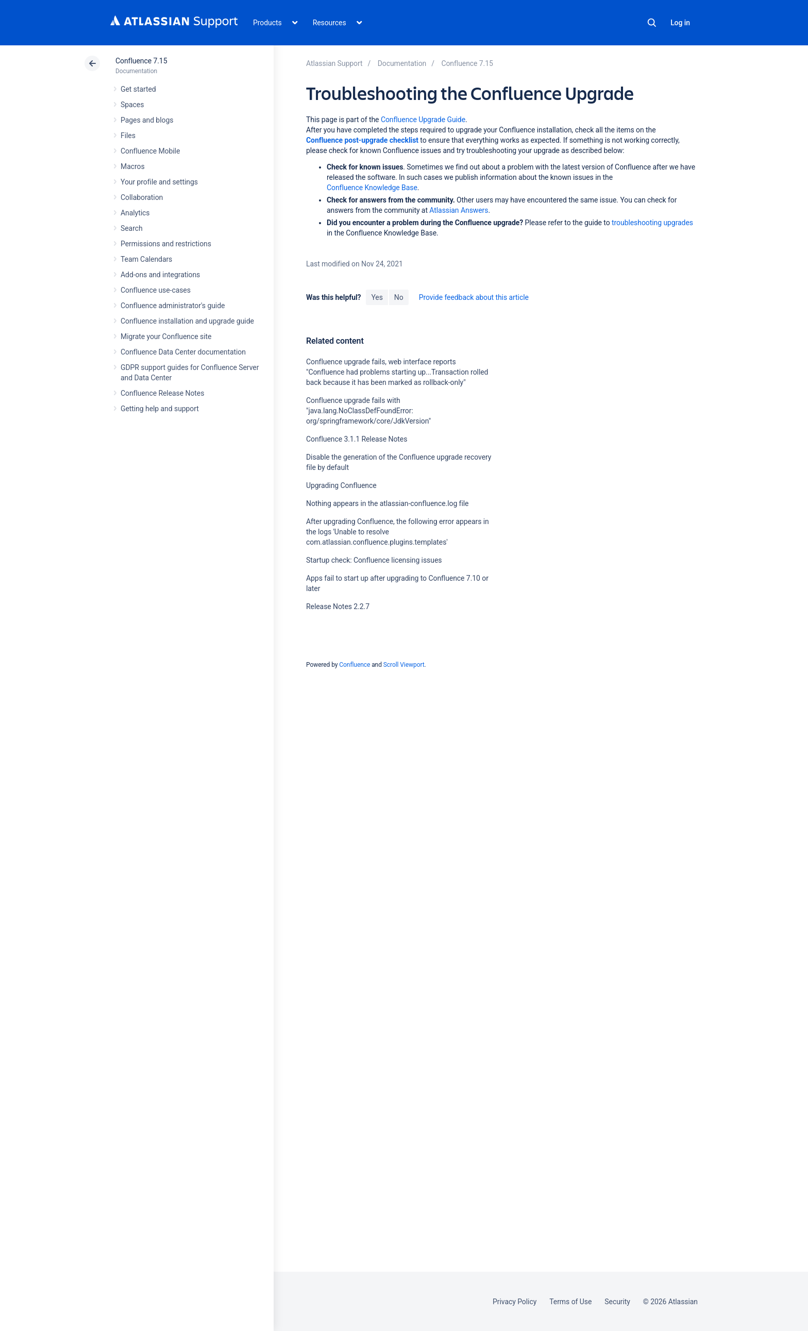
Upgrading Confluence (341, 485)
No (398, 297)
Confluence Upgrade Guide (423, 119)
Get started (138, 89)
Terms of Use (570, 1302)
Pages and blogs (147, 120)
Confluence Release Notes (162, 393)
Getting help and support (160, 409)
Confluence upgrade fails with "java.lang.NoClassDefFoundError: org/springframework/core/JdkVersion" (368, 410)
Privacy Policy (514, 1302)
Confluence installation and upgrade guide (187, 321)
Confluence (354, 664)
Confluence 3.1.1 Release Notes (356, 439)
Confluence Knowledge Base (372, 187)
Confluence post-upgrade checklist (362, 140)
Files (128, 135)
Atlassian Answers (458, 210)
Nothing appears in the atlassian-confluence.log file (387, 503)
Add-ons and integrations (160, 275)
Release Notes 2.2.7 (337, 606)
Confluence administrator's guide (173, 305)
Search (652, 22)
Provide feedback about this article (474, 297)
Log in (680, 23)
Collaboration (142, 197)
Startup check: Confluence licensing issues (374, 560)
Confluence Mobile (150, 151)
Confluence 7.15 (141, 61)
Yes (376, 297)
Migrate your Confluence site (166, 336)
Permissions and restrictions (166, 244)
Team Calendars (146, 259)
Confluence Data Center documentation (183, 352)
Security (617, 1302)
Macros (133, 166)
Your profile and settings (159, 182)
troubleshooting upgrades (652, 222)
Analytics (135, 213)
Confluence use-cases (156, 290)
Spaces (132, 104)
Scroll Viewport (404, 664)
